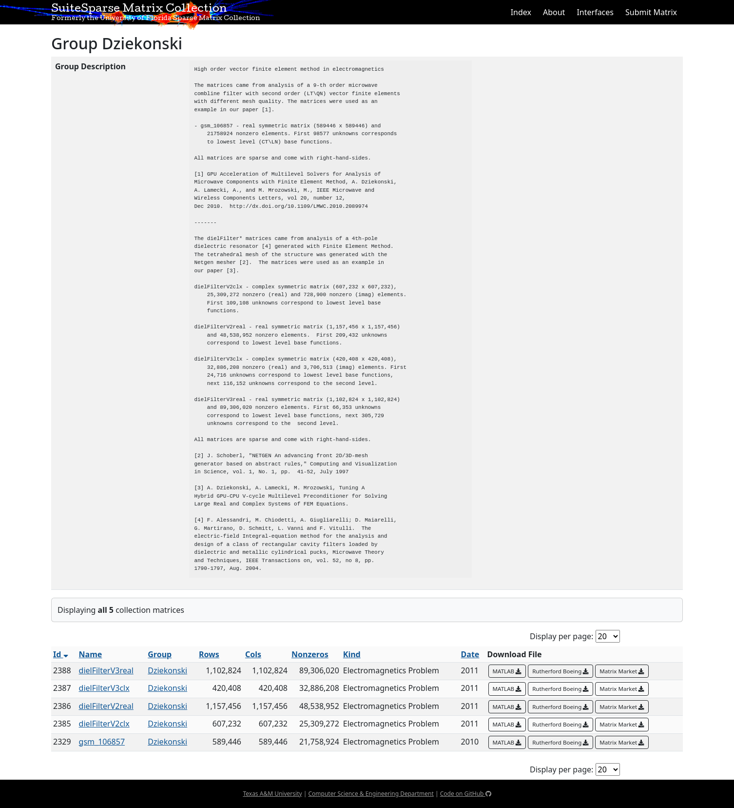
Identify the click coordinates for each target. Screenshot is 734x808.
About (554, 12)
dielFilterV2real (106, 706)
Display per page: (561, 636)
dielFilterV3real (106, 670)
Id (60, 654)
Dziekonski (167, 670)
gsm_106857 (102, 741)
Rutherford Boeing (560, 671)
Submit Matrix (651, 12)
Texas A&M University (272, 793)
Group (160, 654)
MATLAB (507, 671)
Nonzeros (309, 654)
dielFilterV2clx (104, 723)
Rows (209, 654)
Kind (352, 654)
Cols (253, 654)
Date (470, 654)
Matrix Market (621, 671)
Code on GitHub (465, 793)
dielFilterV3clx (104, 688)
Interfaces (595, 12)
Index (521, 12)
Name (90, 654)
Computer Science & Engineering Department (370, 793)
